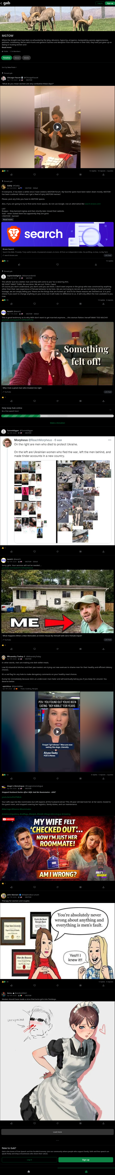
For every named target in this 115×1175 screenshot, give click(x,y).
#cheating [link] (66, 814)
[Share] (103, 174)
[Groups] (86, 1171)
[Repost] (57, 174)
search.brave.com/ (93, 204)
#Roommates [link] (25, 809)
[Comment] (34, 174)
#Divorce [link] (15, 809)
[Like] (11, 174)
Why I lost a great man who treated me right (22, 388)
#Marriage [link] (6, 809)
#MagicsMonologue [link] (52, 814)
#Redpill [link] (32, 814)
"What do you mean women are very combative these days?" (28, 84)
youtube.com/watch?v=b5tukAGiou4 (17, 568)
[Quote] (80, 174)
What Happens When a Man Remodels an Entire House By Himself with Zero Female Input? (42, 635)
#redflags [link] (24, 814)
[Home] (29, 1171)
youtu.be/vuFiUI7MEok (11, 797)
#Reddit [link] (40, 814)
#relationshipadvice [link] (10, 814)
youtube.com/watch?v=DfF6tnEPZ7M (17, 320)
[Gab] (6, 3)
